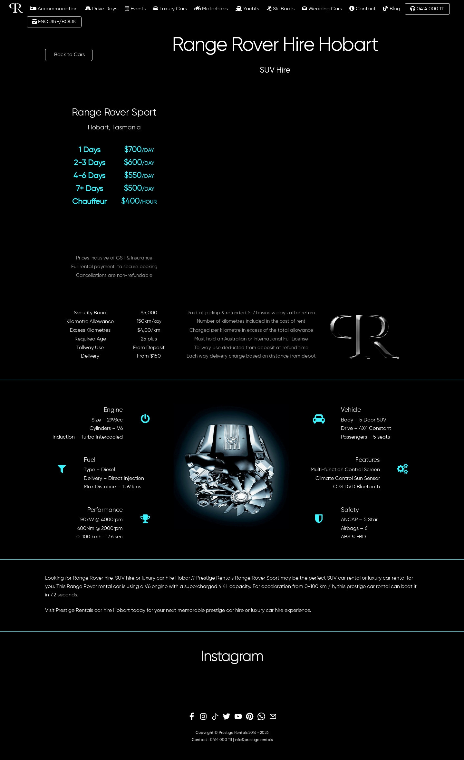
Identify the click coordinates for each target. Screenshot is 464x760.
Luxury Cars (170, 9)
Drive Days (101, 9)
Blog (391, 9)
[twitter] (226, 716)
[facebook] (192, 716)
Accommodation (54, 9)
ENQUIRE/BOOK (54, 22)
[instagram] (203, 716)
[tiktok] (215, 716)
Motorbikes (211, 9)
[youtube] (238, 716)
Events (135, 9)
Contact (362, 9)
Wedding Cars (322, 9)
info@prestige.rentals (254, 740)
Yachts (247, 9)
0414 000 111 (427, 9)
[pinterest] (250, 716)
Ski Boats (280, 9)
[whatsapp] (261, 716)
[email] (273, 716)
